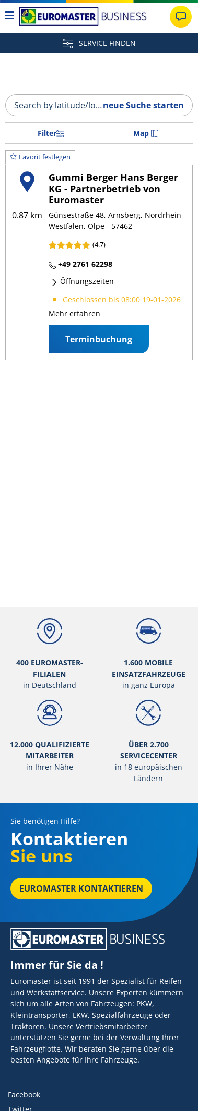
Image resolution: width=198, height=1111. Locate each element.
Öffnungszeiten (82, 281)
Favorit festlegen (40, 157)
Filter (51, 133)
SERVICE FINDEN (99, 43)
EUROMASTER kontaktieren (81, 888)
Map (145, 133)
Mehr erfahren (74, 313)
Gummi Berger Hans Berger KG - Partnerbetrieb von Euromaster (113, 188)
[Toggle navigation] (9, 16)
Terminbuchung (98, 339)
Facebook (24, 1095)
